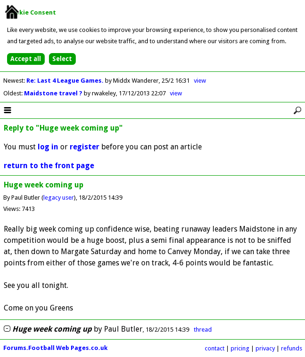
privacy (265, 348)
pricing (240, 348)
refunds (291, 348)
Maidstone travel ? (54, 93)
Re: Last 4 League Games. (65, 80)
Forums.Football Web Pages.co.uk (55, 347)
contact (215, 348)
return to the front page (49, 165)
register (84, 146)
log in (48, 146)
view (200, 80)
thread (203, 329)
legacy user (58, 197)
